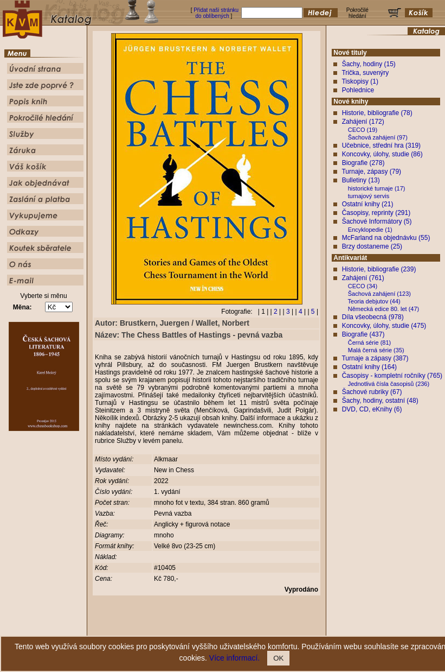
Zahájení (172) (363, 121)
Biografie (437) (363, 334)
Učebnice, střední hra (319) (381, 145)
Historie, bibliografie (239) (379, 269)
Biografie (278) (363, 163)
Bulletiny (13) (361, 180)
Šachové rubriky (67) (372, 392)
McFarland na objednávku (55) (386, 238)
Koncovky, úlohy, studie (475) (384, 325)
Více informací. (234, 658)
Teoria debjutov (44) (374, 301)
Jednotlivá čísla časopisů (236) (388, 384)
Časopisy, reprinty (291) (376, 213)
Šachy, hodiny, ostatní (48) (380, 400)
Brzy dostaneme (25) (372, 246)
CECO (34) (362, 286)
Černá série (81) (369, 342)
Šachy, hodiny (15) (369, 64)
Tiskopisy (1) (359, 81)
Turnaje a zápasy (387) (374, 358)
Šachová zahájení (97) (378, 137)
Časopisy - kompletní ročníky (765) (392, 375)
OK (278, 658)
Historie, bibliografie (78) (377, 113)
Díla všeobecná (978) (373, 317)
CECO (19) (362, 129)
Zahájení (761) (363, 278)
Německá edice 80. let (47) (383, 309)
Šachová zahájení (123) (379, 293)
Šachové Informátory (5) (377, 221)
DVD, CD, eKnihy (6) (372, 409)
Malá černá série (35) (376, 350)
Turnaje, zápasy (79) (371, 171)
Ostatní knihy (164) (369, 367)
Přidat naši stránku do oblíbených (216, 13)
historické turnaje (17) (376, 188)
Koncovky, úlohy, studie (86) (382, 154)
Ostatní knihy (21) (368, 204)
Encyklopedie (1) (370, 229)
